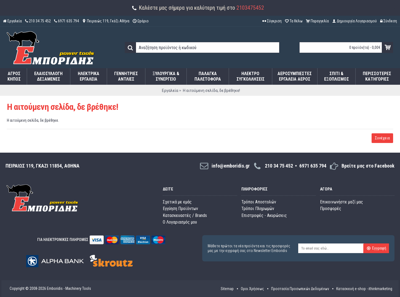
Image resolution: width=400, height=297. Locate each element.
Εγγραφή (376, 248)
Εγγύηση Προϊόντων (180, 208)
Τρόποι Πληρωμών (257, 208)
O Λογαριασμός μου (180, 222)
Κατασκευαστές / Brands (185, 215)
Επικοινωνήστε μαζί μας (341, 202)
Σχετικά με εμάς (177, 202)
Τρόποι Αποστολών (258, 202)
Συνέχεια (382, 138)
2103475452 (250, 7)
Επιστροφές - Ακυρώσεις (264, 215)
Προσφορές (330, 208)
